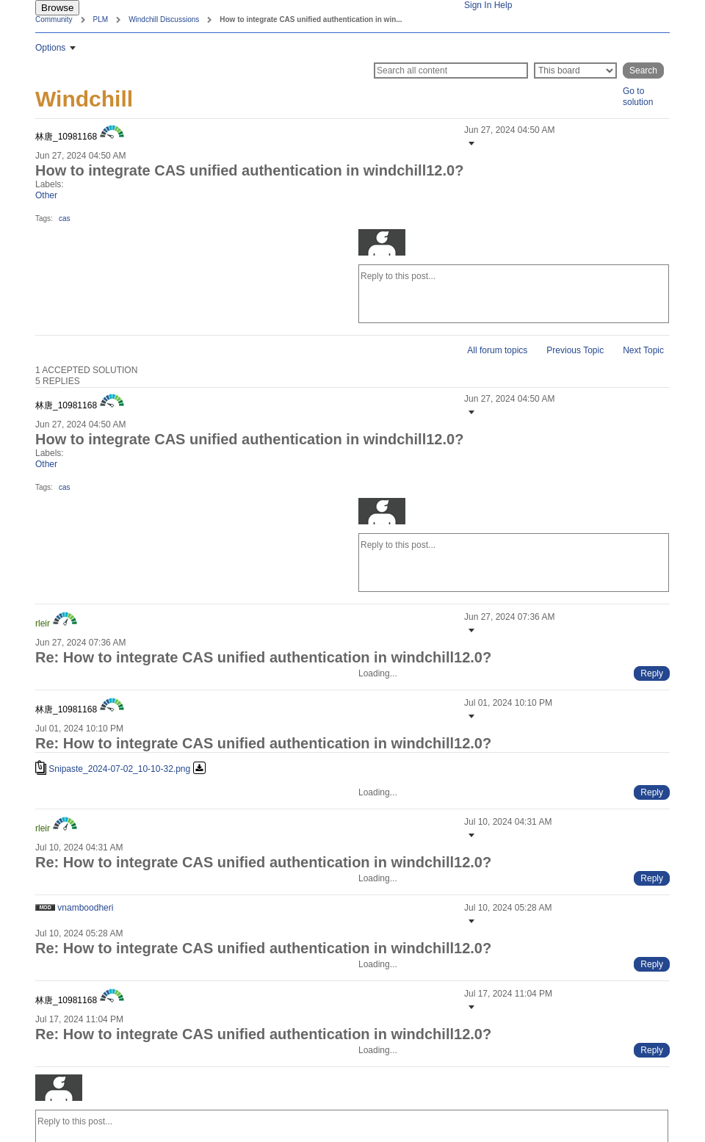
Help (503, 5)
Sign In (477, 5)
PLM (101, 19)
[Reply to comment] (652, 673)
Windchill (84, 99)
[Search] (451, 70)
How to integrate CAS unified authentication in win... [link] (311, 19)
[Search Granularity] (575, 70)
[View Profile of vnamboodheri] (85, 908)
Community (54, 19)
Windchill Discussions (164, 19)
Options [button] (50, 48)
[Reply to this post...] (513, 293)
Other (46, 195)
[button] (470, 143)
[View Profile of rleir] (42, 623)
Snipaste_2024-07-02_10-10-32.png (119, 769)
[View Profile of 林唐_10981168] (66, 136)
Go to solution (638, 96)
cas (64, 218)
